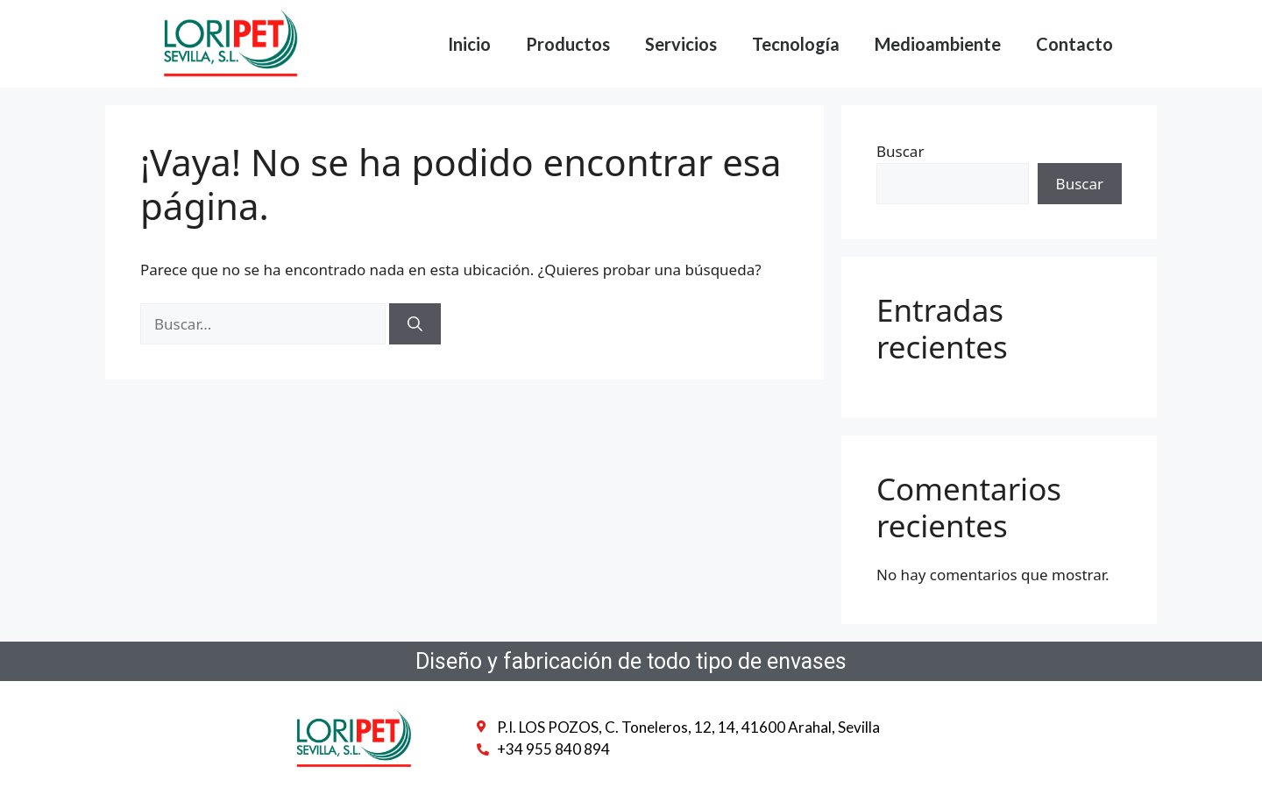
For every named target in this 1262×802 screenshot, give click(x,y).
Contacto (1074, 43)
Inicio (469, 43)
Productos (568, 43)
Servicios (681, 43)
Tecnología (796, 43)
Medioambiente (938, 43)
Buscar (900, 151)
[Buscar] (415, 324)
